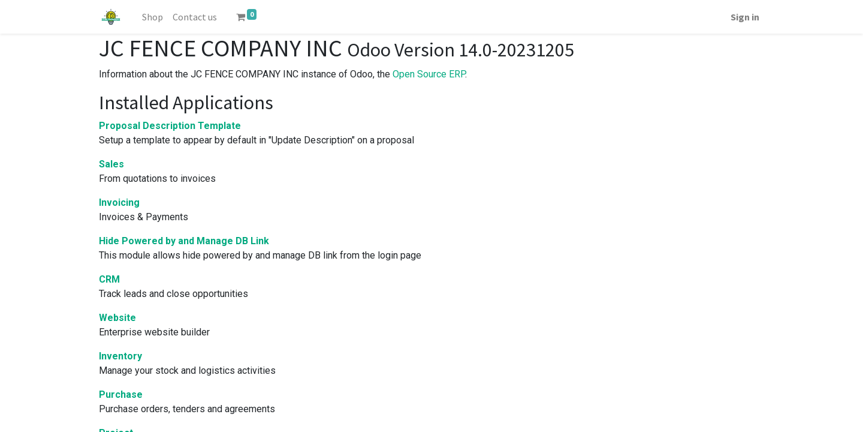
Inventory (120, 356)
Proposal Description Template (170, 125)
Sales (111, 164)
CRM (109, 279)
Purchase (121, 394)
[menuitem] (152, 17)
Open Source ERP (429, 74)
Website (117, 317)
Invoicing (119, 202)
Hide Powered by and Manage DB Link (184, 241)
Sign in (745, 17)
